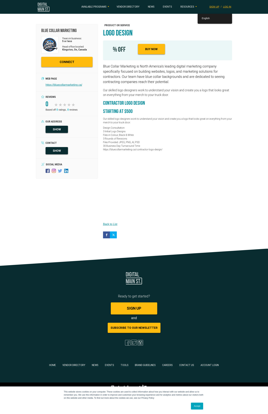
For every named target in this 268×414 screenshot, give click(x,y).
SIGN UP (214, 6)
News (151, 6)
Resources (187, 6)
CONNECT (67, 62)
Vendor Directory (128, 6)
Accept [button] (197, 406)
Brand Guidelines (145, 365)
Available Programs (93, 6)
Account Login (210, 365)
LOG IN (227, 6)
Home (52, 365)
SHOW (57, 129)
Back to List (110, 224)
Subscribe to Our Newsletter (134, 328)
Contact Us (186, 365)
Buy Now (151, 49)
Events (167, 6)
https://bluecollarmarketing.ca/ (64, 84)
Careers (167, 365)
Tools (124, 365)
